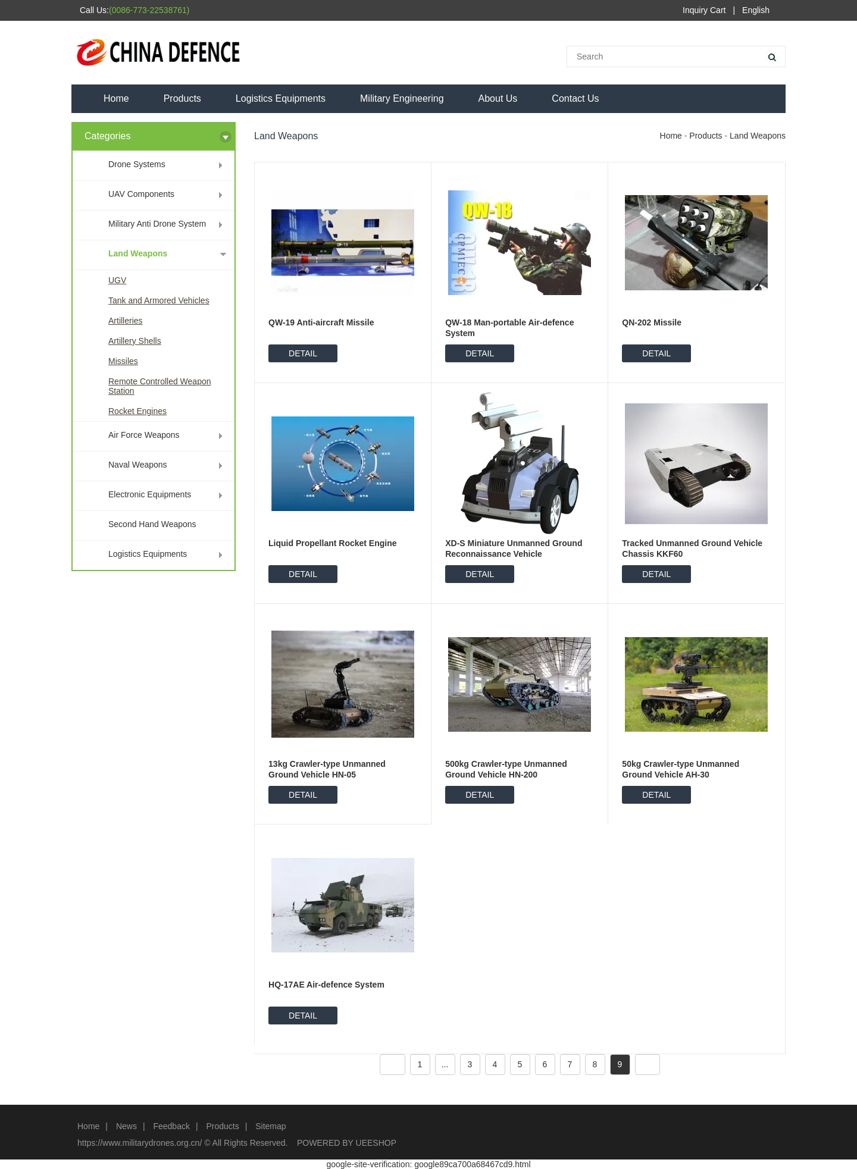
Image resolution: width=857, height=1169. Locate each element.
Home (116, 98)
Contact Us (575, 98)
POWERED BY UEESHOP (346, 1143)
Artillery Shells (134, 341)
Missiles (123, 361)
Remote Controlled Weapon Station (159, 386)
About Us (498, 98)
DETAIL (303, 353)
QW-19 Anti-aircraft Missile (321, 322)
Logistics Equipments (281, 98)
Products (182, 98)
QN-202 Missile (651, 322)
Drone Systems (136, 164)
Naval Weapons (137, 464)
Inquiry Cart (704, 10)
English (756, 10)
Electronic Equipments (149, 494)
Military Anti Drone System (157, 223)
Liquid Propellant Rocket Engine (332, 543)
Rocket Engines (137, 411)
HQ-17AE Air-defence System (326, 984)
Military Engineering (402, 98)
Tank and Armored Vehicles (158, 300)
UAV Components (141, 194)
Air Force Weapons (144, 435)
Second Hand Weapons (152, 524)
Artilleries (125, 320)
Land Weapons (137, 253)
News (126, 1126)
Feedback (171, 1126)
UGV (117, 280)
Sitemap (270, 1126)
